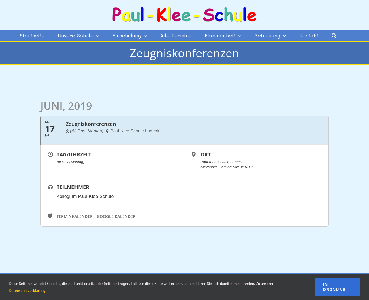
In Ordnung (334, 287)
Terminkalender (75, 216)
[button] (334, 35)
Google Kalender (116, 216)
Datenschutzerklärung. (27, 290)
